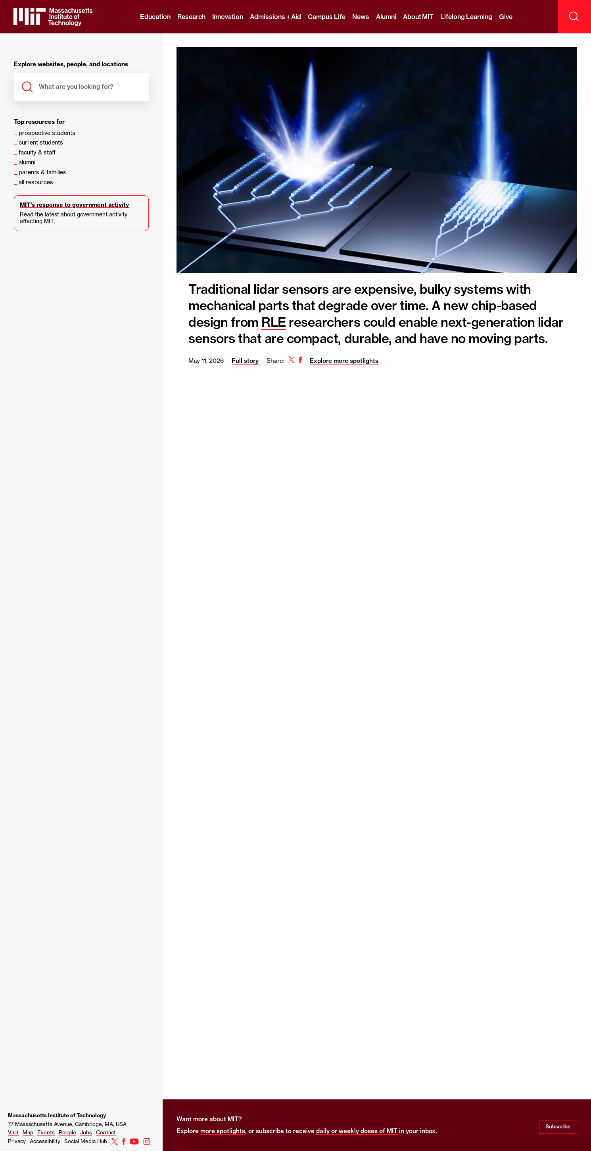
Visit (13, 1132)
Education (155, 17)
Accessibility (45, 1141)
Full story (245, 360)
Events (46, 1132)
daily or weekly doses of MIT (356, 1131)
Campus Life (326, 17)
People (67, 1132)
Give (505, 17)
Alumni (386, 17)
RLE (273, 322)
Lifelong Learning (466, 17)
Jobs (86, 1132)
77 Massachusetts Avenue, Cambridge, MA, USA (67, 1124)
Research (191, 17)
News (360, 17)
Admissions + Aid (275, 17)
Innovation (227, 17)
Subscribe (558, 1126)
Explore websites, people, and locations (71, 64)
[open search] (574, 16)
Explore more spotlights (344, 360)
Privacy (17, 1141)
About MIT (418, 17)
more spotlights (222, 1131)
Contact (106, 1132)
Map (28, 1132)
